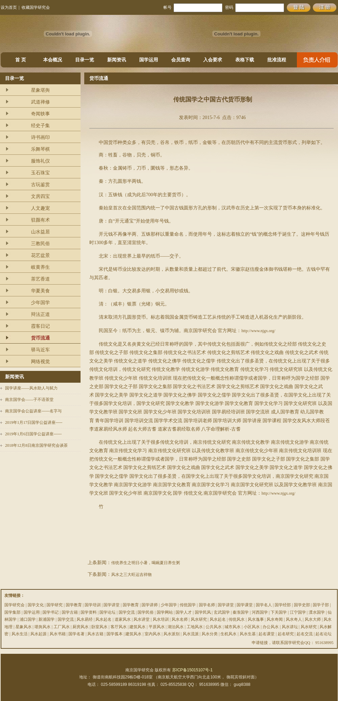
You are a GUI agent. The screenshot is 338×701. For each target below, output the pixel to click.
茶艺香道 (40, 279)
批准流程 (276, 59)
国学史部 (302, 605)
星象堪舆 (40, 90)
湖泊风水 (175, 626)
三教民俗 (40, 243)
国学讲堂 (111, 605)
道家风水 (123, 619)
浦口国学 (28, 619)
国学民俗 (145, 612)
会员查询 (180, 59)
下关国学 (279, 612)
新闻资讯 (116, 59)
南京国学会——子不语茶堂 (29, 399)
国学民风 (203, 612)
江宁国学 (298, 612)
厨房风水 (80, 626)
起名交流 (305, 634)
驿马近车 (40, 349)
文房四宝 (40, 196)
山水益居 (40, 231)
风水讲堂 (141, 619)
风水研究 (199, 619)
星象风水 (24, 626)
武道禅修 (40, 102)
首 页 (20, 59)
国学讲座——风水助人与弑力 (31, 388)
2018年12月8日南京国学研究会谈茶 (36, 445)
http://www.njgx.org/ (258, 330)
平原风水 (157, 626)
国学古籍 (70, 612)
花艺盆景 (40, 255)
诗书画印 (40, 137)
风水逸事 (256, 619)
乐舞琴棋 (40, 149)
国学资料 (89, 612)
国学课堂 (245, 605)
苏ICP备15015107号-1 (192, 670)
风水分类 (210, 634)
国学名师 (207, 605)
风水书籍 (58, 634)
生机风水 (228, 634)
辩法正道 (40, 314)
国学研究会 (14, 605)
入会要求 (212, 59)
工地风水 (195, 626)
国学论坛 (107, 612)
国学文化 (36, 605)
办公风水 (271, 626)
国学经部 (283, 605)
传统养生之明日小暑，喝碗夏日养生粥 (145, 562)
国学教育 (74, 605)
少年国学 (40, 302)
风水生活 (19, 634)
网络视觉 (40, 361)
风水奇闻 (275, 619)
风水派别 (171, 634)
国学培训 (93, 605)
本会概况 (52, 59)
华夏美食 (40, 290)
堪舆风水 (42, 626)
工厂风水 (62, 626)
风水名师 (180, 619)
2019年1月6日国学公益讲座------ (33, 434)
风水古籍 (95, 634)
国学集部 (12, 612)
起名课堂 (266, 634)
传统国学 (188, 605)
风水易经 (84, 619)
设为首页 (9, 7)
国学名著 (76, 634)
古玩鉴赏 (40, 184)
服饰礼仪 (40, 161)
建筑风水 (137, 626)
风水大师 (313, 619)
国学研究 (55, 605)
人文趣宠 (40, 208)
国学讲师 (150, 605)
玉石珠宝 (40, 172)
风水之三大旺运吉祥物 (131, 574)
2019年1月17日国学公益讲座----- (33, 422)
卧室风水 (99, 626)
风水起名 (103, 619)
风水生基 (248, 634)
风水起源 (38, 634)
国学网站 (165, 612)
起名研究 (286, 634)
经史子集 (40, 125)
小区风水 (252, 626)
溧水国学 (317, 612)
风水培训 (161, 619)
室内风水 (153, 634)
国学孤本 (114, 634)
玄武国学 (222, 612)
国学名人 (264, 605)
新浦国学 (46, 619)
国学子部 (321, 605)
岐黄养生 (40, 267)
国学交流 (127, 612)
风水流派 (191, 634)
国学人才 (184, 612)
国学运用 (148, 59)
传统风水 (236, 619)
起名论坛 (323, 634)
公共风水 (214, 626)
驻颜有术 (40, 220)
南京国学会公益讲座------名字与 (33, 411)
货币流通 (40, 338)
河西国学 (260, 612)
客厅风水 (119, 626)
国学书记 (50, 612)
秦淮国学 (241, 612)
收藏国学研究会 (36, 7)
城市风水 (232, 626)
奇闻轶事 (40, 113)
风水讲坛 (290, 626)
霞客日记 (40, 326)
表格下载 (244, 59)
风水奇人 (294, 619)
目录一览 (84, 59)
